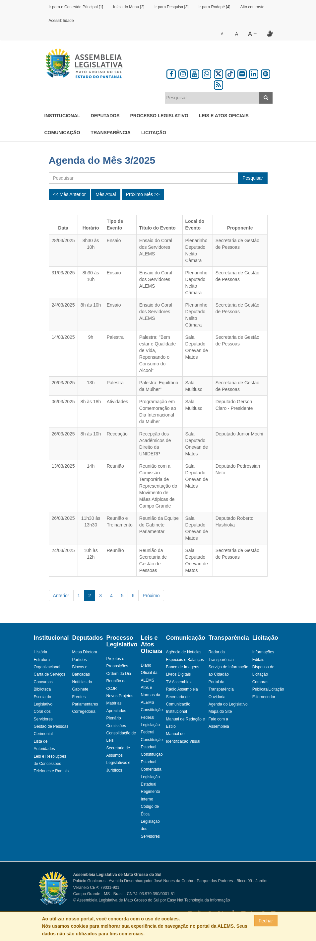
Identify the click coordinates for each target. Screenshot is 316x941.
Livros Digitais (178, 674)
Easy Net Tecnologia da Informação (198, 900)
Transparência (111, 132)
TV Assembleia (179, 682)
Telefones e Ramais (51, 771)
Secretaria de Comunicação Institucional (178, 704)
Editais (258, 659)
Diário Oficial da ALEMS (149, 673)
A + (252, 34)
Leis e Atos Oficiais (224, 115)
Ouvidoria (217, 697)
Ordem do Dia (118, 673)
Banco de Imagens (182, 667)
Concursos (43, 682)
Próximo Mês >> (143, 194)
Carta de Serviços (49, 674)
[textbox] (212, 97)
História (40, 652)
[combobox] (212, 98)
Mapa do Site (220, 711)
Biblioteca (42, 689)
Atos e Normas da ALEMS (150, 695)
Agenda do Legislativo (228, 704)
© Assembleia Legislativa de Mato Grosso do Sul (116, 900)
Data (63, 228)
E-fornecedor (263, 697)
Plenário (113, 718)
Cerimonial (43, 733)
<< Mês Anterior (69, 194)
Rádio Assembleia (182, 689)
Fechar (266, 920)
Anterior (61, 595)
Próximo (151, 595)
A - (223, 34)
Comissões (116, 725)
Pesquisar (252, 178)
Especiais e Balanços (185, 659)
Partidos (79, 659)
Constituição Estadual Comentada (152, 762)
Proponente (240, 228)
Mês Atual (105, 194)
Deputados (105, 115)
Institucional (62, 115)
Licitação (153, 132)
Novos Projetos (119, 696)
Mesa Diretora (84, 652)
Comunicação (62, 132)
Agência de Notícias (184, 652)
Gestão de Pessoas (51, 726)
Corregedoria (83, 711)
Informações (263, 652)
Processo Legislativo (159, 115)
